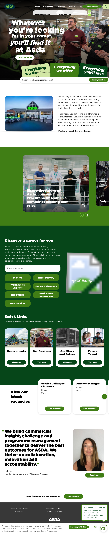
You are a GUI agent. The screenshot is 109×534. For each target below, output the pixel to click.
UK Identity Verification (54, 511)
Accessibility (19, 511)
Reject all (98, 527)
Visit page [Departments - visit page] (16, 362)
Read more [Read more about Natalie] (95, 475)
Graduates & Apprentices (46, 295)
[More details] (83, 205)
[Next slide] (87, 215)
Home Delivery (46, 277)
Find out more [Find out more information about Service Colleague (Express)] (55, 409)
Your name (82, 281)
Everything (48, 7)
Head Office (17, 295)
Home (37, 7)
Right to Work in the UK (54, 509)
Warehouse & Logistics (17, 286)
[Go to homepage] (9, 6)
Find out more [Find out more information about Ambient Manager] (89, 409)
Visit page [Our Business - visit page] (41, 362)
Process (72, 7)
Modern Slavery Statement (19, 509)
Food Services (17, 303)
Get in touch (73, 496)
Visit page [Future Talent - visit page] (92, 362)
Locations (61, 7)
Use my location (98, 80)
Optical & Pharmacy (46, 286)
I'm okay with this (78, 527)
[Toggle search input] (105, 6)
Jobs (92, 7)
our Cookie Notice (24, 528)
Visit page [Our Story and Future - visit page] (67, 362)
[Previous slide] (81, 215)
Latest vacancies (25, 57)
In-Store (22, 278)
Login (81, 7)
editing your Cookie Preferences (43, 531)
